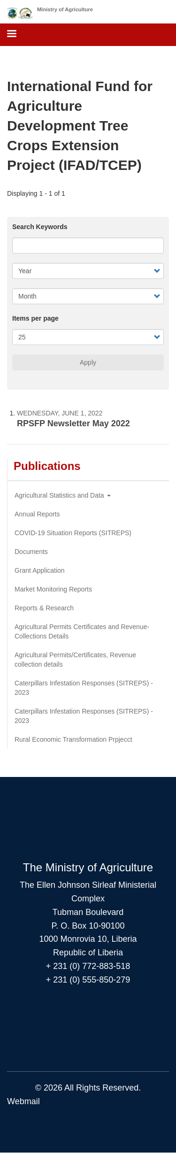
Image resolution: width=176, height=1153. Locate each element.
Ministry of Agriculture (65, 9)
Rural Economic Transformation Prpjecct (73, 739)
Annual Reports (37, 514)
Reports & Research (44, 608)
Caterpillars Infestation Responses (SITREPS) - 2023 (84, 687)
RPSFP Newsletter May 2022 (73, 423)
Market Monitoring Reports (53, 589)
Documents (31, 551)
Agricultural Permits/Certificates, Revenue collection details (75, 659)
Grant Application (40, 570)
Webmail (23, 1101)
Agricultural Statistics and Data (63, 495)
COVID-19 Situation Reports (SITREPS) (73, 533)
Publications (47, 466)
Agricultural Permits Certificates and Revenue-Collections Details (82, 631)
